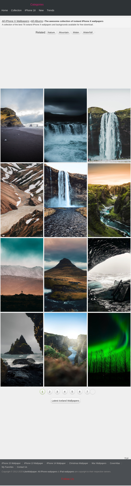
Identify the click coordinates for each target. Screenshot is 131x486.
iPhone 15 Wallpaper (11, 463)
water (76, 32)
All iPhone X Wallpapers (15, 21)
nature (51, 32)
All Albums (37, 21)
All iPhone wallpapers (47, 472)
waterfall (88, 32)
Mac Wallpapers (99, 463)
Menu (127, 10)
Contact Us (22, 467)
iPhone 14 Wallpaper (56, 463)
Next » (92, 391)
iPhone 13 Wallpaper (33, 463)
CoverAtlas (115, 463)
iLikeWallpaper (30, 472)
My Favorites (7, 467)
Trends (50, 10)
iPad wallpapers (67, 472)
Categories (36, 4)
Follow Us (67, 479)
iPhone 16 (30, 10)
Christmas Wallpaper (78, 463)
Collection (16, 10)
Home (5, 10)
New (41, 10)
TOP (126, 458)
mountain (64, 32)
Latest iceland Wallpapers (65, 400)
